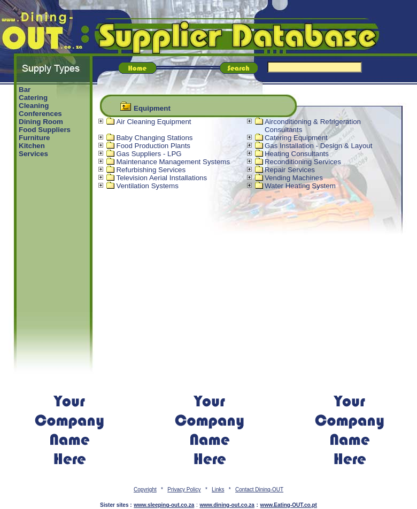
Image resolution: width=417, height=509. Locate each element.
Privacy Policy (183, 489)
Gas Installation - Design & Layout (319, 146)
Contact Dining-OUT (259, 489)
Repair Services (290, 170)
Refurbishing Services (151, 170)
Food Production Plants (153, 146)
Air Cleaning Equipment (153, 122)
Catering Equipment (296, 138)
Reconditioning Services (303, 162)
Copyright (145, 489)
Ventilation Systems (147, 186)
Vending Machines (294, 178)
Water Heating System (300, 186)
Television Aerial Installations (161, 178)
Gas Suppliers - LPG (148, 154)
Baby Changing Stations (154, 138)
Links (218, 489)
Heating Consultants (297, 154)
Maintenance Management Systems (173, 162)
